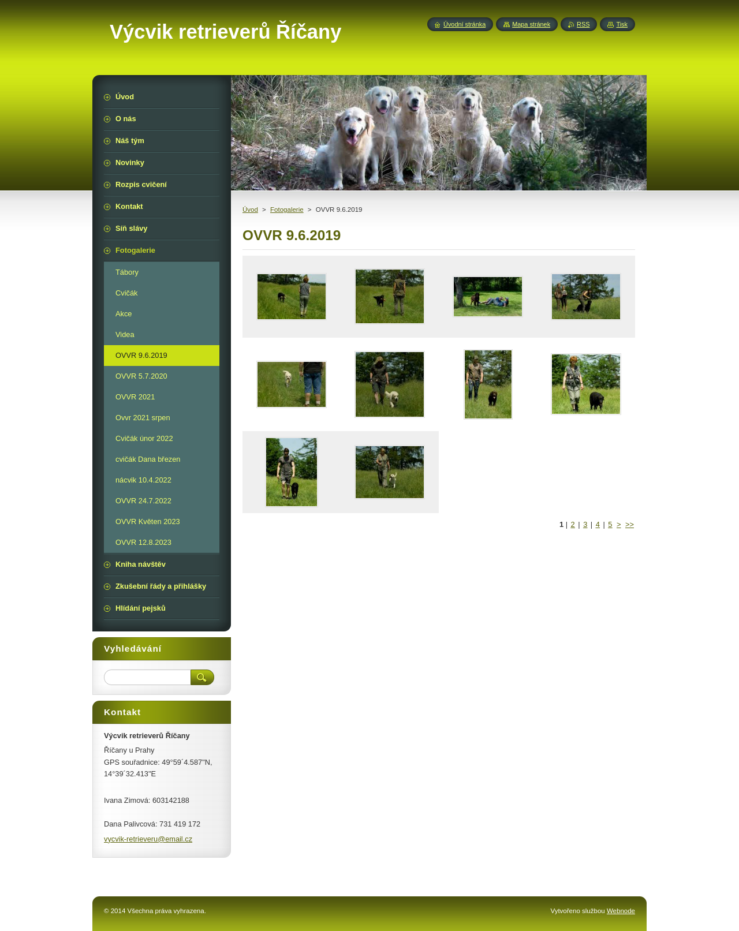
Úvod (250, 209)
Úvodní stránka (464, 24)
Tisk (622, 24)
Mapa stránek (531, 24)
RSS (583, 24)
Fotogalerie (287, 209)
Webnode (621, 910)
